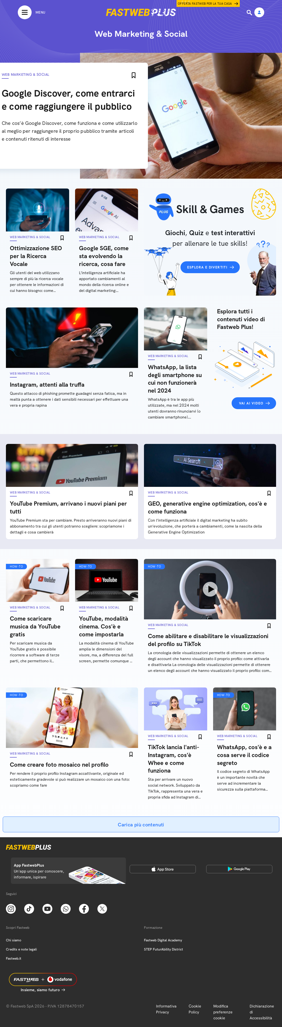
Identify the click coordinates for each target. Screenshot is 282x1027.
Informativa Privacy (166, 1009)
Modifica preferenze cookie (223, 1012)
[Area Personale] (259, 12)
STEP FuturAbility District (163, 949)
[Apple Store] (163, 869)
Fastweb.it (13, 958)
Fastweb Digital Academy (163, 940)
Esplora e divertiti (207, 267)
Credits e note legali (21, 949)
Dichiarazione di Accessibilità (262, 1012)
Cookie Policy (195, 1009)
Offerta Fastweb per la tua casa (205, 4)
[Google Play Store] (239, 869)
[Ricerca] (249, 13)
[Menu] (31, 12)
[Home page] (141, 12)
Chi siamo (13, 940)
